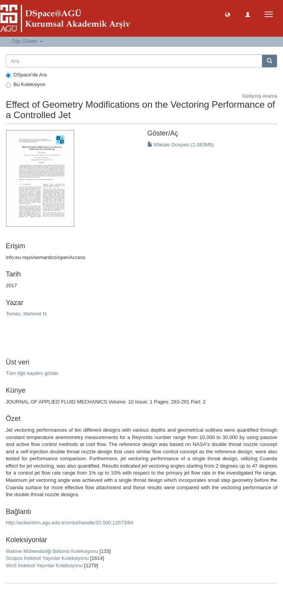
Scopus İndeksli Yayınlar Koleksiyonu (47, 558)
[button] (227, 14)
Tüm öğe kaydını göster (32, 373)
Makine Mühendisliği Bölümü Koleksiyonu (52, 551)
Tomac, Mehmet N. (27, 314)
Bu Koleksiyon (25, 84)
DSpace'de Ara (26, 75)
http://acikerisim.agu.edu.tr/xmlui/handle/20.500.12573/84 (69, 522)
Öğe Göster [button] (27, 41)
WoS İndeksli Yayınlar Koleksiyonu (44, 565)
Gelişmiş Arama (259, 96)
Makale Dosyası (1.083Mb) (180, 144)
